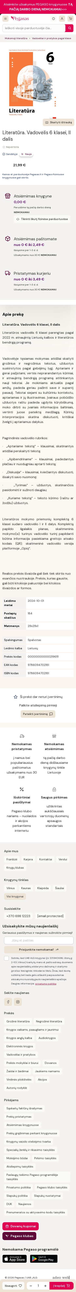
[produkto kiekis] (38, 1285)
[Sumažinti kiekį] (30, 1285)
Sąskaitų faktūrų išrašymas (24, 1108)
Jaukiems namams (47, 1071)
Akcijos (42, 1079)
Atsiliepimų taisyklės (19, 1166)
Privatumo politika (18, 1187)
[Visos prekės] (5, 19)
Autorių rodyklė (16, 1088)
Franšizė (11, 859)
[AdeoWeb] (61, 1278)
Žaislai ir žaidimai (17, 1071)
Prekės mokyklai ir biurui (22, 1063)
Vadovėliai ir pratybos (20, 1054)
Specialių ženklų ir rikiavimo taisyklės (30, 1150)
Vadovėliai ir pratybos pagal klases (52, 38)
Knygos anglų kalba (19, 1038)
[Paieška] (69, 28)
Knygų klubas (15, 867)
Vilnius (10, 888)
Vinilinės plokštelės (18, 1079)
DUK (9, 1204)
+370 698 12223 (18, 916)
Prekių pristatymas (18, 1116)
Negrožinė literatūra (49, 1021)
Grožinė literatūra (18, 1021)
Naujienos (24, 1204)
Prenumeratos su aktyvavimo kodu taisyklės (35, 1212)
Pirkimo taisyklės (45, 1158)
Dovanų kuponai (23, 1226)
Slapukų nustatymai (47, 1196)
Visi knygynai (15, 896)
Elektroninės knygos (19, 1046)
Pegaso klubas (22, 1236)
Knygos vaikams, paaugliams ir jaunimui (32, 1029)
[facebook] (8, 1002)
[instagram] (18, 1002)
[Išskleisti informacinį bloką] (53, 19)
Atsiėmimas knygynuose (22, 1125)
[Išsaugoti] (13, 1286)
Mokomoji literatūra (16, 38)
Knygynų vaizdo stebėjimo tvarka (28, 1141)
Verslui (63, 859)
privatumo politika (45, 983)
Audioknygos (47, 1038)
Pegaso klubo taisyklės (52, 1187)
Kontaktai (45, 859)
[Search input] (33, 28)
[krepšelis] (70, 19)
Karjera (28, 859)
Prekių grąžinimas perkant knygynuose (31, 1133)
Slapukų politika (17, 1196)
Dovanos (51, 1063)
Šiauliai (59, 888)
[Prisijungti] (62, 19)
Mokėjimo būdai (17, 1158)
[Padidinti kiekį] (45, 1285)
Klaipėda (43, 888)
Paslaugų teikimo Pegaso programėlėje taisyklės (32, 1177)
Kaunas (26, 888)
